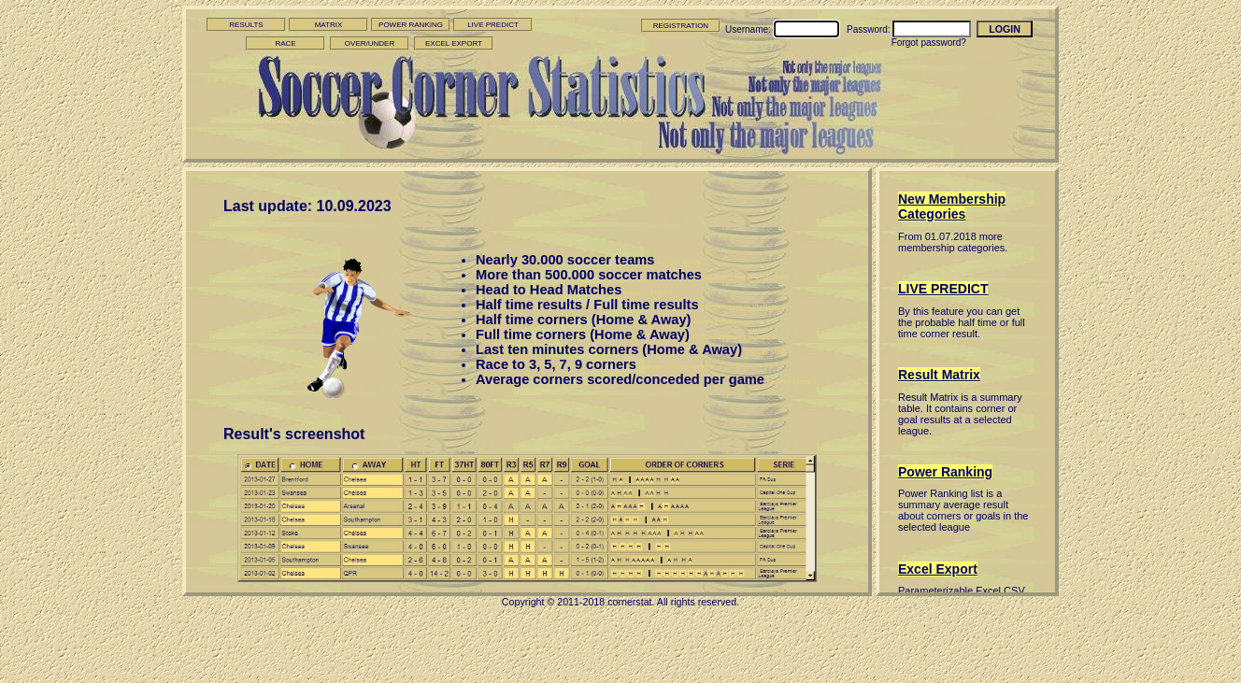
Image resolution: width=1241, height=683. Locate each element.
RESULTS (246, 25)
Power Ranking (945, 471)
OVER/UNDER (369, 43)
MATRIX (329, 25)
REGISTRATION (680, 25)
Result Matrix (939, 374)
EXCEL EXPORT (453, 43)
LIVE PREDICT (493, 25)
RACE (285, 43)
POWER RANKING (410, 25)
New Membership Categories (952, 206)
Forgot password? (929, 42)
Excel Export (937, 569)
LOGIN (1004, 29)
